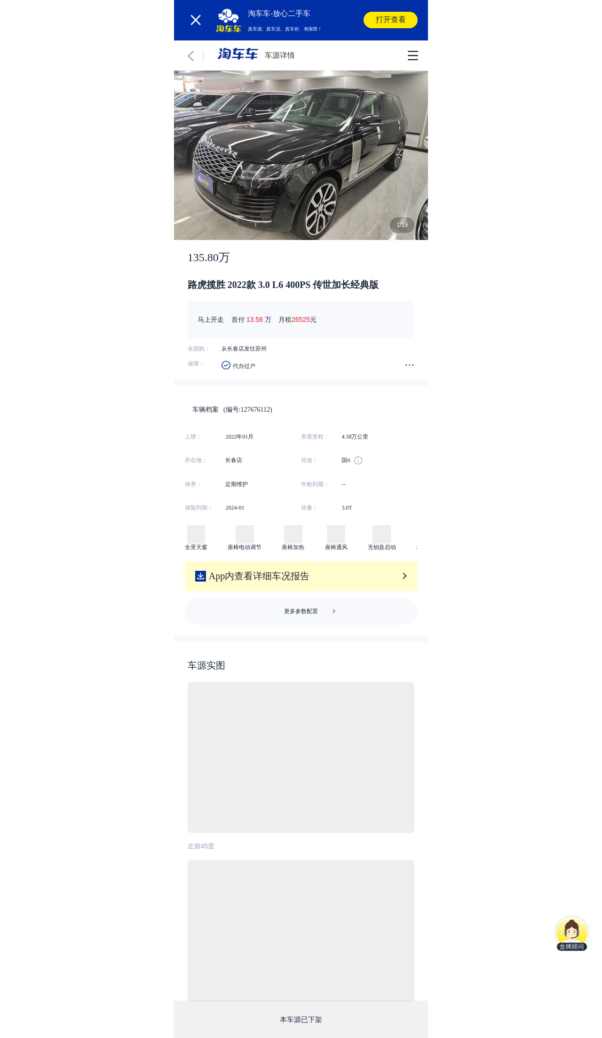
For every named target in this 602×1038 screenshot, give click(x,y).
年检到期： (315, 484)
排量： (309, 507)
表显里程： (315, 436)
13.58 (254, 319)
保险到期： (199, 507)
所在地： (196, 460)
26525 (301, 319)
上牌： (193, 436)
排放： (309, 460)
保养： (193, 484)
